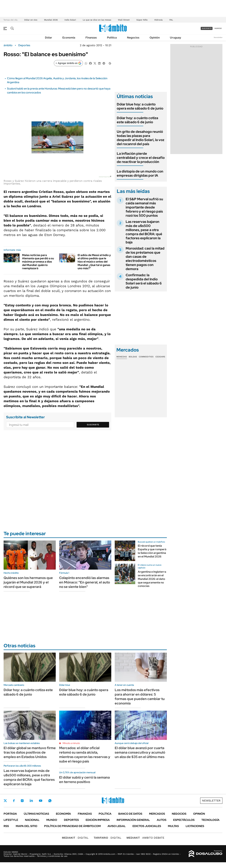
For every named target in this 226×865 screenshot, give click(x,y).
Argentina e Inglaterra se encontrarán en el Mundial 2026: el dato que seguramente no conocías (152, 579)
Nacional (32, 820)
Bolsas (133, 356)
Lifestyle (11, 820)
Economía (68, 37)
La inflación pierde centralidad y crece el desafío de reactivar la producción (141, 157)
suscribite (207, 28)
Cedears (160, 356)
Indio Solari (70, 20)
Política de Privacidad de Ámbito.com (72, 826)
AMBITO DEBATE (145, 837)
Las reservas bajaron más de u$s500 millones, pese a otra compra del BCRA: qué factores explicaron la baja (144, 231)
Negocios (133, 37)
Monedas (121, 356)
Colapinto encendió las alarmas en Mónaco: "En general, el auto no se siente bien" (84, 582)
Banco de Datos (130, 814)
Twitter (5, 800)
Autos (161, 820)
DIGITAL (75, 837)
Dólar (48, 37)
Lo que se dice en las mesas (97, 20)
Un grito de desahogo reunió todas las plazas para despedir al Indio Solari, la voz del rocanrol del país (140, 137)
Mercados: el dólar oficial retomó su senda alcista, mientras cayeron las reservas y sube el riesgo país (84, 755)
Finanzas (91, 37)
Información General (133, 820)
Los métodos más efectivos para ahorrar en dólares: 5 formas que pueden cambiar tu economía (140, 696)
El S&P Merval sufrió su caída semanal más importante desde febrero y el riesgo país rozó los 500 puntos (144, 207)
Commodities (146, 356)
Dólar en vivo (30, 20)
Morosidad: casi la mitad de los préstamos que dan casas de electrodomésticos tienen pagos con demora (145, 258)
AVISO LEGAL (117, 826)
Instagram (22, 800)
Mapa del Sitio (26, 826)
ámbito (8, 45)
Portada (10, 814)
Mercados (157, 814)
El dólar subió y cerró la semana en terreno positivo (84, 779)
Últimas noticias (36, 814)
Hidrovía (158, 20)
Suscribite (93, 424)
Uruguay (175, 37)
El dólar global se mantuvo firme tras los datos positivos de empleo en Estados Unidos (30, 752)
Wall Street (124, 20)
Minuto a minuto (71, 743)
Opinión (155, 37)
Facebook (14, 800)
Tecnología (210, 820)
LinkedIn (31, 800)
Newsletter (218, 37)
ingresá (218, 28)
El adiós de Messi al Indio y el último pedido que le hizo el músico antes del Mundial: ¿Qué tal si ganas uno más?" (94, 261)
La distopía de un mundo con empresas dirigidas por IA (140, 173)
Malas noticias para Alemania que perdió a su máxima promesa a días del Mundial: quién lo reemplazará (38, 261)
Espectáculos (184, 820)
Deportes (24, 45)
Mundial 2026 (51, 20)
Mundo (51, 820)
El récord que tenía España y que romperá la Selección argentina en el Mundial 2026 (152, 551)
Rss (6, 826)
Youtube (40, 800)
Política (112, 37)
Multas (173, 826)
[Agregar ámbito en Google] (68, 63)
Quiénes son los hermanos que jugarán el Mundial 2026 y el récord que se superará (28, 582)
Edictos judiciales (146, 826)
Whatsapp (49, 800)
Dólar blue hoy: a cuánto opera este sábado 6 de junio (140, 106)
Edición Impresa (98, 820)
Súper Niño (142, 20)
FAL (171, 20)
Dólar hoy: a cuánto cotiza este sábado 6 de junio (137, 120)
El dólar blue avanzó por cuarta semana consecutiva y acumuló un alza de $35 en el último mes (140, 752)
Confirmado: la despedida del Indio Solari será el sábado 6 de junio (144, 281)
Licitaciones (195, 826)
